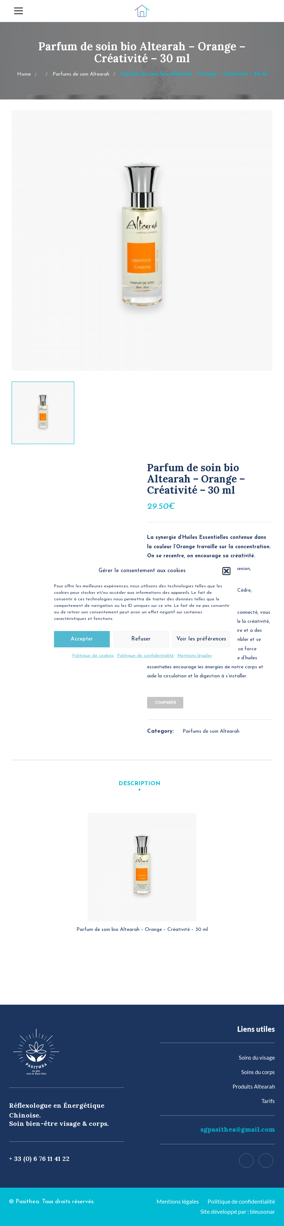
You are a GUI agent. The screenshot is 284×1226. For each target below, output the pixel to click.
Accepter (82, 640)
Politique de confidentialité (145, 657)
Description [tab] (139, 784)
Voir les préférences (201, 640)
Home (24, 74)
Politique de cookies (93, 657)
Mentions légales (195, 657)
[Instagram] (266, 1160)
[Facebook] (246, 1160)
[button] (226, 572)
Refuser (141, 640)
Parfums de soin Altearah (81, 74)
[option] (142, 240)
